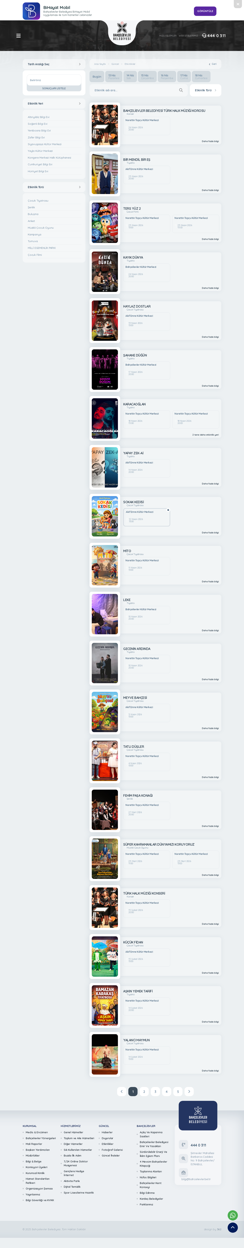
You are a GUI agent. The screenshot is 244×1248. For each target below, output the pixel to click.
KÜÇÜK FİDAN (133, 942)
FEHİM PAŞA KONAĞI (138, 795)
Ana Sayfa (99, 64)
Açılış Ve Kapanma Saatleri (151, 1134)
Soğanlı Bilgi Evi (37, 123)
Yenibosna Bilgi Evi (39, 130)
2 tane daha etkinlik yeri (206, 435)
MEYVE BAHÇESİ (135, 698)
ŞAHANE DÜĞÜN (135, 355)
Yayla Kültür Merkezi (40, 150)
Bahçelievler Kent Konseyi (150, 1185)
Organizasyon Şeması (39, 1188)
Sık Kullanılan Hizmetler (78, 1149)
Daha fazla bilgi (210, 141)
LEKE (126, 600)
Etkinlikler (130, 64)
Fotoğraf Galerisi (112, 1149)
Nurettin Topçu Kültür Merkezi (142, 120)
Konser (130, 114)
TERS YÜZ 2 (132, 208)
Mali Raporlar (34, 1143)
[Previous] (121, 1091)
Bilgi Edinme (147, 1192)
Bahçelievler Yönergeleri (41, 1138)
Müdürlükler (33, 1155)
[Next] (189, 1091)
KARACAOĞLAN (134, 404)
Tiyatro (130, 163)
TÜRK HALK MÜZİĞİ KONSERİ (144, 893)
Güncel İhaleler (111, 1155)
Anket (31, 221)
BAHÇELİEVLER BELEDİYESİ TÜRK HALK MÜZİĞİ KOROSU (164, 111)
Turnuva (33, 241)
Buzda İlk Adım (72, 1155)
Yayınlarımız (33, 1194)
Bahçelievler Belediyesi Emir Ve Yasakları (154, 1144)
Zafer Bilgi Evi (36, 137)
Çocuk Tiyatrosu (38, 200)
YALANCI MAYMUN (136, 1040)
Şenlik (31, 207)
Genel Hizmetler (73, 1132)
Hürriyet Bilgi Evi (38, 171)
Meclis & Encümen (37, 1132)
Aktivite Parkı (72, 1181)
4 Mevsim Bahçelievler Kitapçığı (153, 1163)
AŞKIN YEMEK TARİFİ (137, 991)
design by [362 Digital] (212, 1229)
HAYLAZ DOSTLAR (136, 306)
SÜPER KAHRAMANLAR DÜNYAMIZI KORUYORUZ (159, 844)
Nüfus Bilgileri (148, 1177)
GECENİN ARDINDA (136, 649)
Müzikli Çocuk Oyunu (41, 227)
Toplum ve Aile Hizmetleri (79, 1138)
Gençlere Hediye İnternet (74, 1173)
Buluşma (33, 214)
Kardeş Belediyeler (151, 1198)
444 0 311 (214, 36)
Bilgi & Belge (33, 1161)
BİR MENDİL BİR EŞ (136, 160)
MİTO (127, 551)
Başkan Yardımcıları (38, 1149)
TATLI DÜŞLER (133, 747)
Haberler (107, 1132)
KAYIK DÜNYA (133, 257)
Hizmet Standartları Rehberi (37, 1180)
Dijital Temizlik (72, 1186)
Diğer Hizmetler (73, 1143)
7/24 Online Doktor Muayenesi (76, 1163)
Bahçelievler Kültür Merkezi (140, 266)
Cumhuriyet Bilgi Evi (40, 164)
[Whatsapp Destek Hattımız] (233, 1215)
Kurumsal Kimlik (35, 1173)
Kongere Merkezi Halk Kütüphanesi (49, 157)
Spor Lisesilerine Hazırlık (79, 1192)
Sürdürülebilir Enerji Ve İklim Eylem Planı (153, 1154)
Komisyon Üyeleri (36, 1167)
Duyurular (107, 1138)
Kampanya (34, 234)
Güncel (115, 64)
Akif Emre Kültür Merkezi (139, 169)
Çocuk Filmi (35, 254)
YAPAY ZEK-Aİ (133, 453)
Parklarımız (146, 1204)
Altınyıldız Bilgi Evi (38, 117)
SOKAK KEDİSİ (133, 502)
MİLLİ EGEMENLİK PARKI (42, 247)
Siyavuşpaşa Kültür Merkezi (45, 144)
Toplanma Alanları (151, 1171)
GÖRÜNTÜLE (205, 11)
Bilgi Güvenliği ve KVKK (40, 1200)
